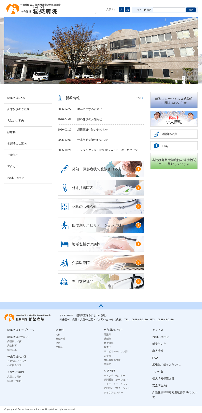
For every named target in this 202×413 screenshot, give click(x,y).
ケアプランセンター (114, 375)
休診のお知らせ (106, 206)
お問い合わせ (15, 177)
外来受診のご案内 (18, 109)
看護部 (107, 334)
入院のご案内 (15, 120)
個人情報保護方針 (163, 378)
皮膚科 (59, 347)
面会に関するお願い (89, 109)
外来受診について (16, 361)
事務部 (107, 364)
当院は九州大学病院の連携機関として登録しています (174, 162)
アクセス (12, 166)
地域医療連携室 (112, 360)
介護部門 (12, 155)
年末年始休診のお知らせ (92, 139)
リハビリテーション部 (116, 351)
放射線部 (108, 343)
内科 (58, 334)
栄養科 (107, 355)
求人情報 (174, 120)
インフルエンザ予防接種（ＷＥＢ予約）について (107, 150)
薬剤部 (107, 338)
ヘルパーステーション (116, 384)
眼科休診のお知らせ (89, 119)
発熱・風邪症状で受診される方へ (106, 169)
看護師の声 (159, 343)
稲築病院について (18, 97)
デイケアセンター (113, 392)
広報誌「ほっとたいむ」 (167, 364)
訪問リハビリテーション (117, 388)
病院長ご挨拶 (14, 341)
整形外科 (60, 338)
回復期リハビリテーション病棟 (106, 225)
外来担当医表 (106, 188)
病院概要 (12, 345)
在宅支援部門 (106, 281)
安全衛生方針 (160, 385)
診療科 (11, 132)
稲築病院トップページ (21, 329)
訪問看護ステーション (116, 379)
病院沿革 (12, 350)
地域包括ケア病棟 (106, 244)
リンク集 (157, 371)
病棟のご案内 (14, 380)
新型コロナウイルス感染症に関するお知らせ (174, 100)
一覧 (140, 97)
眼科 (58, 343)
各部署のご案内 (17, 143)
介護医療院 (106, 263)
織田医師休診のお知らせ (92, 129)
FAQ (155, 357)
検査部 (107, 347)
